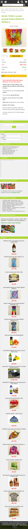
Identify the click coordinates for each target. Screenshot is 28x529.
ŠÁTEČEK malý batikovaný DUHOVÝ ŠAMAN (14, 429)
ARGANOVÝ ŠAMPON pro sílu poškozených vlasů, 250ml (14, 383)
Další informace (23, 525)
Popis (3, 75)
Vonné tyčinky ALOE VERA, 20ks (14, 272)
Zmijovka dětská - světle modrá (14, 413)
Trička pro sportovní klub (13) (9, 148)
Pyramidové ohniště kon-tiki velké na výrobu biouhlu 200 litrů (14, 367)
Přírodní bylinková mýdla (8, 206)
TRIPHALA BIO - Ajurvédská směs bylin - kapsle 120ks (14, 241)
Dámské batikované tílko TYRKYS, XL (14, 256)
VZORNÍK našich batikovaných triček (11, 200)
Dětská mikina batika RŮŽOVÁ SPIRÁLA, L (14, 444)
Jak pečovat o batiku (7, 210)
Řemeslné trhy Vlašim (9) (8, 151)
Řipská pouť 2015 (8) (7, 153)
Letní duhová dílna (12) (8, 152)
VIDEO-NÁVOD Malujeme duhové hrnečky (12, 204)
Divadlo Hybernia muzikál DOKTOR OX (12, 205)
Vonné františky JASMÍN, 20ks (14, 459)
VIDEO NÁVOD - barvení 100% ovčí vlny (12, 201)
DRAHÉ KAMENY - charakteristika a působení (13, 207)
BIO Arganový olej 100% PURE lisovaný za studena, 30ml (14, 476)
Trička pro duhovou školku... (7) (10, 150)
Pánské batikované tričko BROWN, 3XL (14, 491)
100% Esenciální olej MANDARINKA (14, 335)
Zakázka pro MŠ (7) (7, 149)
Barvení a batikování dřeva (9, 208)
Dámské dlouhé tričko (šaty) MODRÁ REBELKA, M (14, 320)
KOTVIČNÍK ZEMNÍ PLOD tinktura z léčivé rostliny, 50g (14, 351)
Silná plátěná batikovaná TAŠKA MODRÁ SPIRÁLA (14, 288)
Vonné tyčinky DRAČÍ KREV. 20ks (14, 398)
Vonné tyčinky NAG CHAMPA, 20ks (14, 506)
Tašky (15, 72)
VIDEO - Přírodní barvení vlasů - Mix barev (12, 202)
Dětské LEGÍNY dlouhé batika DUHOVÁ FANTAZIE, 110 (14, 304)
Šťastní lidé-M (22, 62)
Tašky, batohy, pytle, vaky (7, 72)
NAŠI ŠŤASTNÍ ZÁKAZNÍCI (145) (10, 146)
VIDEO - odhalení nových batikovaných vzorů (13, 211)
